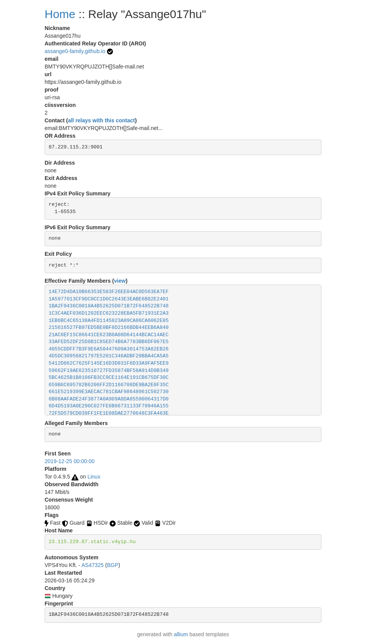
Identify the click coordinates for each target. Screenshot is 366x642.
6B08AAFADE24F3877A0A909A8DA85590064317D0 (109, 399)
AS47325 (93, 565)
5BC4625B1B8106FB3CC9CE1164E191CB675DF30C (109, 377)
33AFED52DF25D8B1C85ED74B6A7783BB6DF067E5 (109, 342)
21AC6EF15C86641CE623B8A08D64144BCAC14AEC (109, 335)
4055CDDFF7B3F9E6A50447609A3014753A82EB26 (109, 349)
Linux (93, 477)
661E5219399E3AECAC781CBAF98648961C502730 (109, 392)
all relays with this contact (101, 120)
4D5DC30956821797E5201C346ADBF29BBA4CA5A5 (109, 356)
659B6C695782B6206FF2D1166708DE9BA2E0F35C (109, 385)
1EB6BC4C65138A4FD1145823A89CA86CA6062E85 (109, 321)
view (120, 281)
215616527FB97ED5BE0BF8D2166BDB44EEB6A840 (109, 327)
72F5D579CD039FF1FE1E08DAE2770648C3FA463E (109, 413)
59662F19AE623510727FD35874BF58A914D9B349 (109, 371)
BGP (112, 565)
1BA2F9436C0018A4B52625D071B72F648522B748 (109, 306)
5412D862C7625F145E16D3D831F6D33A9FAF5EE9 (109, 363)
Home (60, 14)
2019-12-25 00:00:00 (70, 461)
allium (181, 634)
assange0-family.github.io (75, 51)
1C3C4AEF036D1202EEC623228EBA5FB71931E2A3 (109, 313)
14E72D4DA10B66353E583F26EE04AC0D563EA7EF (109, 292)
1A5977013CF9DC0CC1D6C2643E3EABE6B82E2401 (109, 299)
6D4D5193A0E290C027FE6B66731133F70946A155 (109, 406)
